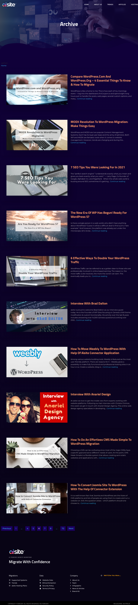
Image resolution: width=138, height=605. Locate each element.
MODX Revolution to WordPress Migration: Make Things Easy (99, 123)
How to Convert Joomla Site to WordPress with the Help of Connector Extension (99, 487)
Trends (110, 4)
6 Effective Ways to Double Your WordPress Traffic (100, 260)
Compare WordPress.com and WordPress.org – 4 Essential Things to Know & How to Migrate (101, 80)
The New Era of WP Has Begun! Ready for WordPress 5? (99, 214)
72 (63, 528)
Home (86, 4)
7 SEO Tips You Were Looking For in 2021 (98, 167)
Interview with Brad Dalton (89, 303)
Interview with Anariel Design (91, 394)
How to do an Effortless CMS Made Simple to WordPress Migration (101, 441)
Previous (7, 528)
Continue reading (84, 99)
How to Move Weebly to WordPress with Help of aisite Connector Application (98, 350)
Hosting (134, 4)
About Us (98, 4)
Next (71, 528)
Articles (122, 4)
